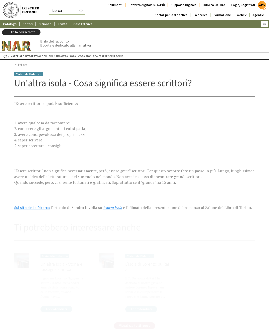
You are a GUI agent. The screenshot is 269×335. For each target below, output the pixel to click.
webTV (242, 15)
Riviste (62, 24)
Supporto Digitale (183, 5)
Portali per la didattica (171, 15)
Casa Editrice (82, 24)
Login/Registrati (243, 5)
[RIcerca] (81, 11)
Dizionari (45, 24)
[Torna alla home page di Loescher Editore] (21, 10)
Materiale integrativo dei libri (31, 56)
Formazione (222, 15)
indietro (20, 65)
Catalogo (10, 24)
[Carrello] (264, 24)
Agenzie (258, 15)
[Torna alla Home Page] (5, 56)
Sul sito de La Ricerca (32, 207)
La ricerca (200, 15)
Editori (28, 24)
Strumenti (115, 5)
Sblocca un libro (213, 5)
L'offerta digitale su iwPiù (146, 5)
